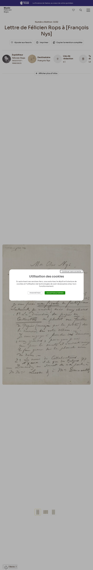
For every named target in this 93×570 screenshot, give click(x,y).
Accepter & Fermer (54, 293)
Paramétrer (35, 293)
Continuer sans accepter (71, 271)
